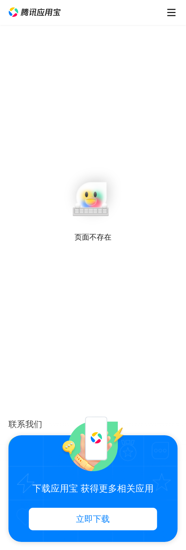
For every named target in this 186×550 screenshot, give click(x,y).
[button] (34, 12)
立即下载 (93, 519)
